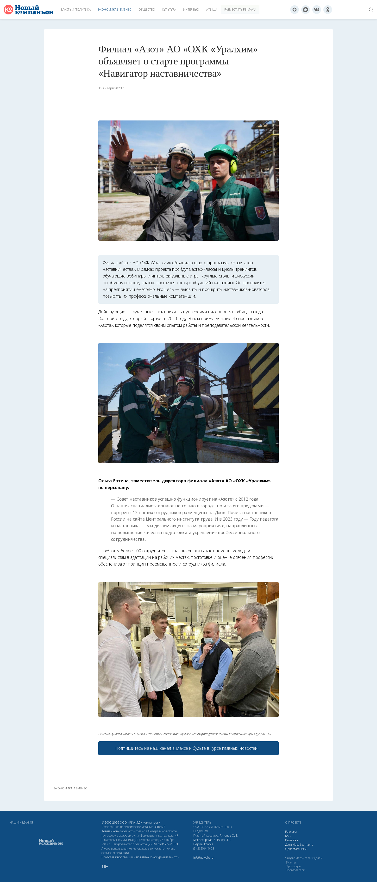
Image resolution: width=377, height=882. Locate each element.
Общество (146, 9)
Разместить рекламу (240, 9)
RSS (287, 836)
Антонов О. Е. (229, 835)
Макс (296, 845)
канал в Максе (174, 748)
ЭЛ (165, 844)
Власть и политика (76, 9)
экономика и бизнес (70, 788)
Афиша (211, 9)
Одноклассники (296, 849)
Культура (169, 9)
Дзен (288, 845)
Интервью (191, 9)
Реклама (291, 832)
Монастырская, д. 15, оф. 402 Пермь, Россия (212, 842)
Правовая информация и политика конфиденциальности (140, 857)
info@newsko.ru (203, 858)
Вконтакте (306, 845)
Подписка (291, 840)
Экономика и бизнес (114, 9)
